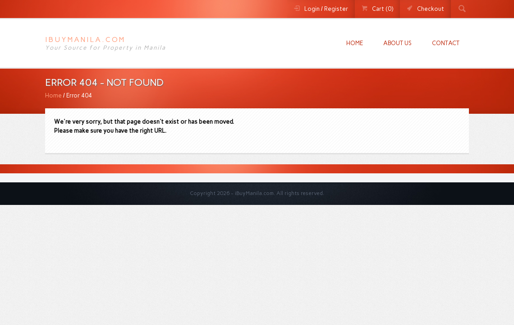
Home (354, 43)
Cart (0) (382, 8)
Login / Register (326, 8)
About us (397, 43)
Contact (445, 43)
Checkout (430, 8)
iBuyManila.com (85, 39)
